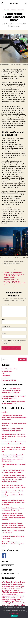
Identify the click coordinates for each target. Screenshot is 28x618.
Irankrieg (4, 412)
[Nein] (26, 612)
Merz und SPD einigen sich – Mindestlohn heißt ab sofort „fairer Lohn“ (12, 544)
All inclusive (7, 261)
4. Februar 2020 (22, 23)
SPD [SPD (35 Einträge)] (24, 603)
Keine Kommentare (15, 26)
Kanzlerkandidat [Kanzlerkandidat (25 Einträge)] (18, 597)
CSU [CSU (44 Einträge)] (22, 586)
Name (3, 319)
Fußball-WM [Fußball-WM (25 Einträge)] (21, 592)
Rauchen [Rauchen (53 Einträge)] (18, 601)
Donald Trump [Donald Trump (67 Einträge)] (8, 588)
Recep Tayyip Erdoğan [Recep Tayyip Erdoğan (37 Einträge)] (8, 603)
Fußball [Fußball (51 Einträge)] (15, 592)
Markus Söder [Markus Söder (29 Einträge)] (16, 599)
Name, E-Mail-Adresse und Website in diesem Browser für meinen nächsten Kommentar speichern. (14, 342)
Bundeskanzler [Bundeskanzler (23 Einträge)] (18, 584)
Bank (5, 263)
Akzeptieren (14, 615)
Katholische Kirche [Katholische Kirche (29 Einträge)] (6, 599)
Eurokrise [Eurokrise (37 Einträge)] (8, 590)
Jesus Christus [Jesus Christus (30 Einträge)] (10, 597)
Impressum (5, 378)
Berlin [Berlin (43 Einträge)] (13, 584)
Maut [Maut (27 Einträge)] (22, 599)
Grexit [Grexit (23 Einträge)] (5, 594)
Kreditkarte (7, 265)
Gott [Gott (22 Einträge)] (2, 594)
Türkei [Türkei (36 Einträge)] (8, 605)
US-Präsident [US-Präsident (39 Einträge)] (15, 605)
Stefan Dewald (6, 396)
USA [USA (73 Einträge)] (23, 605)
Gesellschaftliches (17, 10)
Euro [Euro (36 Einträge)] (2, 590)
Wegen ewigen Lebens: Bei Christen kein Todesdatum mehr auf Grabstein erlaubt (13, 436)
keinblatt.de (14, 3)
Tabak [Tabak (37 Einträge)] (3, 605)
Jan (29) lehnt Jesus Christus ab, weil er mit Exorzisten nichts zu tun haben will (13, 449)
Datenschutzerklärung (8, 380)
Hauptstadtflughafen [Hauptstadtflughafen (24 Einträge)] (6, 596)
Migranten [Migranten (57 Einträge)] (5, 601)
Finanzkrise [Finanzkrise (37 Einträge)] (15, 590)
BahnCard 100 (20, 261)
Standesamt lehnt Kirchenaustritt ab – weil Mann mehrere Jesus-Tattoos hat (11, 390)
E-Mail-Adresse (6, 326)
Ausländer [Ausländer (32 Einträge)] (4, 584)
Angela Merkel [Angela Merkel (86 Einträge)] (13, 582)
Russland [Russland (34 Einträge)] (19, 603)
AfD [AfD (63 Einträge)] (3, 582)
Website (3, 333)
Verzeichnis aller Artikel (9, 369)
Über (3, 373)
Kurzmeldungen (6, 371)
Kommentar (5, 305)
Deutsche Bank (11, 263)
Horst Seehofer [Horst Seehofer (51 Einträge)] (18, 596)
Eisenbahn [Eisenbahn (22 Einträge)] (18, 588)
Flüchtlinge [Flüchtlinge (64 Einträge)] (6, 592)
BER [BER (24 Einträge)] (9, 584)
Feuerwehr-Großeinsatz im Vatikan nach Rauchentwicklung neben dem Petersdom (12, 502)
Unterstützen (5, 375)
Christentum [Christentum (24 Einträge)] (18, 586)
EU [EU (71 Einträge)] (22, 588)
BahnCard (13, 261)
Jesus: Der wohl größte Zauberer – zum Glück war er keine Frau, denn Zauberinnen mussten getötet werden (13, 525)
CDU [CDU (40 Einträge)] (12, 586)
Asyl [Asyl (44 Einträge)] (23, 582)
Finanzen (7, 10)
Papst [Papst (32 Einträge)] (12, 601)
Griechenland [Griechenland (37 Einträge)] (11, 594)
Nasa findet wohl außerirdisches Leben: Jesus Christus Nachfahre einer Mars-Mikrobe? (13, 417)
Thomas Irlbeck (10, 23)
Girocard (17, 263)
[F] (14, 555)
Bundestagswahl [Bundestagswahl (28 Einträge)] (5, 586)
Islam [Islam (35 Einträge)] (3, 597)
